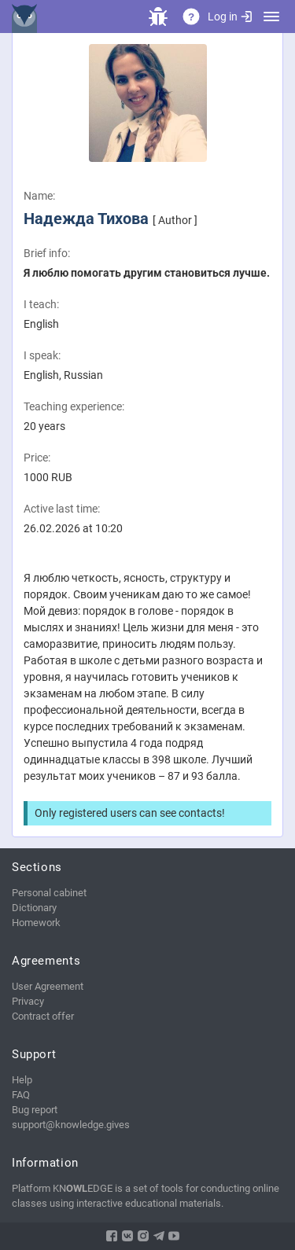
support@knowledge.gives (71, 1125)
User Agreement (47, 986)
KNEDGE (27, 16)
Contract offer (43, 1016)
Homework (36, 922)
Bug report (34, 1110)
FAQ (21, 1095)
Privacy (28, 1001)
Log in (230, 16)
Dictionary (34, 908)
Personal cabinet (49, 893)
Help (22, 1080)
